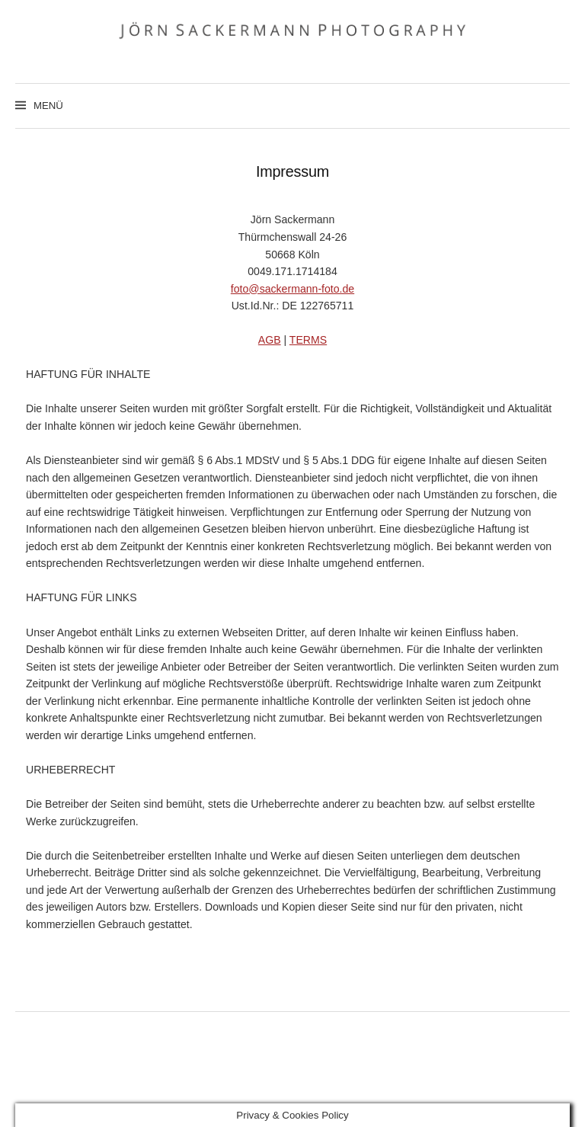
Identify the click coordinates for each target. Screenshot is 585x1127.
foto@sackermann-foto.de (292, 289)
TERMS (308, 340)
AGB (269, 340)
